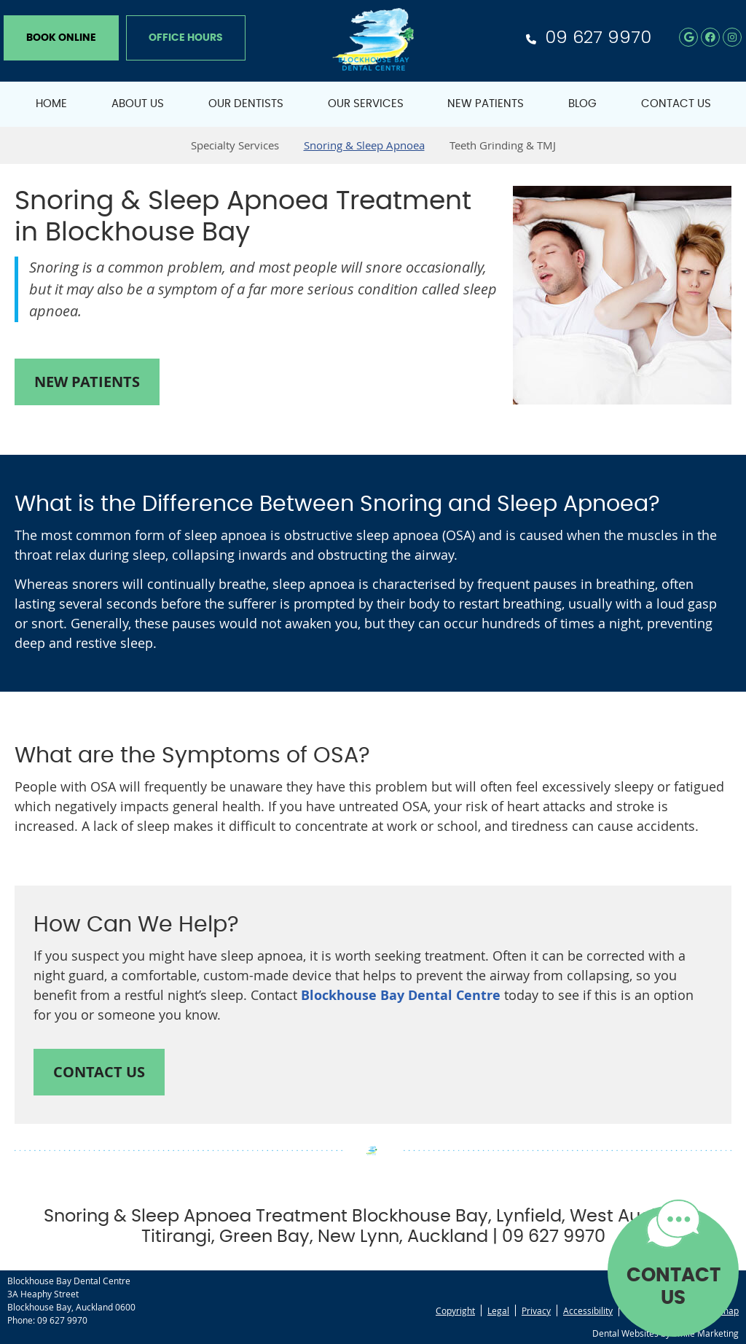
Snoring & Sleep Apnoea (364, 145)
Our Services (366, 103)
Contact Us (676, 103)
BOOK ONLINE (61, 38)
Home (51, 103)
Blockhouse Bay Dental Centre (400, 995)
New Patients (485, 103)
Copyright (455, 1310)
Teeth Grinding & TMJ (502, 145)
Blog (582, 103)
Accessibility (588, 1310)
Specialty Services (235, 145)
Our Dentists (245, 103)
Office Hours (186, 38)
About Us (137, 103)
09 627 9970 (598, 37)
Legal (498, 1310)
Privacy (536, 1310)
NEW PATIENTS (87, 381)
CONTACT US (674, 1287)
